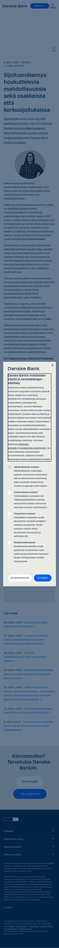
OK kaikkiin (42, 578)
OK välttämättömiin (19, 578)
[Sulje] (52, 365)
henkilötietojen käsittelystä (32, 448)
